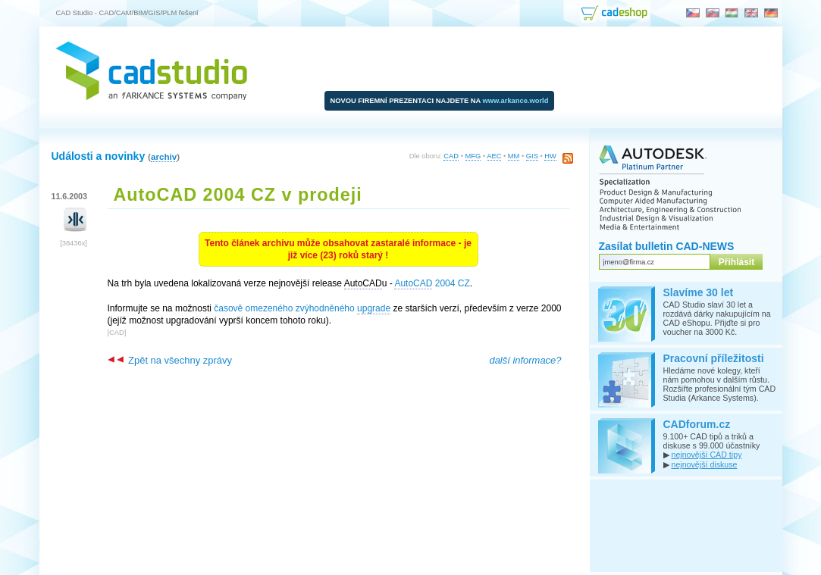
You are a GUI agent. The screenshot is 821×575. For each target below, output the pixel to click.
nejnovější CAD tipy (706, 454)
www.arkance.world (516, 101)
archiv (164, 156)
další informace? (525, 360)
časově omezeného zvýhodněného (302, 308)
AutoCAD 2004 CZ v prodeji (238, 195)
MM (514, 156)
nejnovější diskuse (704, 464)
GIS (532, 156)
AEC (494, 156)
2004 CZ (431, 283)
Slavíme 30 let (698, 292)
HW (550, 156)
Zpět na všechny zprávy (170, 360)
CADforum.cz (697, 424)
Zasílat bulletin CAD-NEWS (667, 246)
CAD (451, 156)
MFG (473, 156)
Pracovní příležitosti (713, 358)
